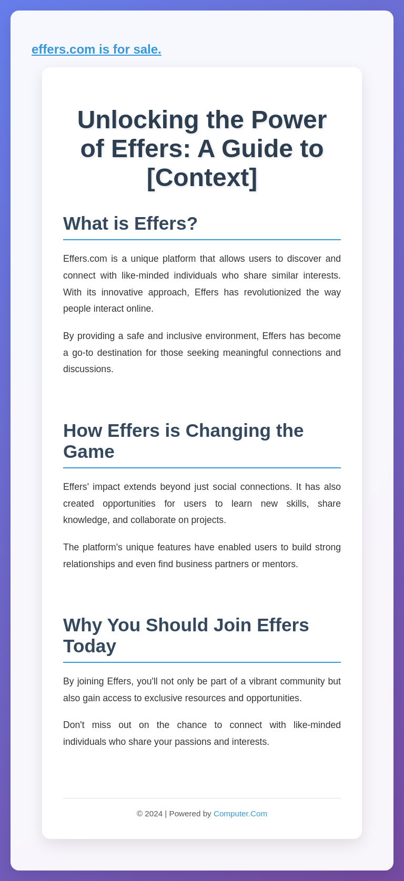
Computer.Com (240, 813)
